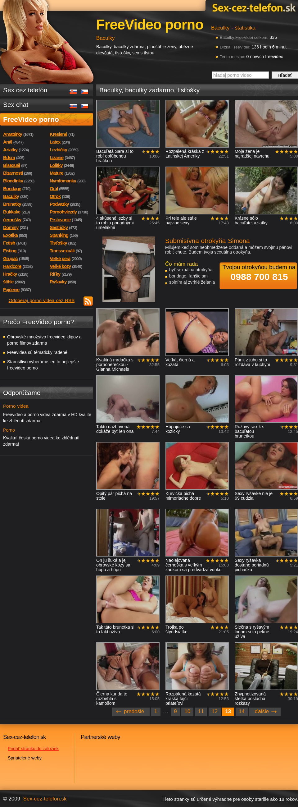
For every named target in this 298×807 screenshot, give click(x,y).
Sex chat (15, 104)
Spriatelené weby (25, 757)
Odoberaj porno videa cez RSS (42, 300)
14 (242, 711)
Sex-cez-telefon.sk (253, 7)
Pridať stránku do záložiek (33, 748)
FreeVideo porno (31, 119)
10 (187, 711)
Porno (9, 430)
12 (215, 711)
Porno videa (16, 406)
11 (201, 711)
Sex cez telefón (25, 90)
